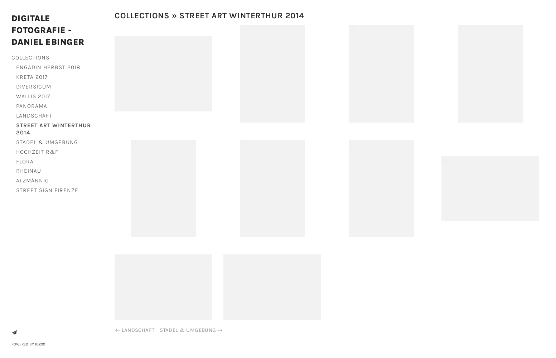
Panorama (31, 105)
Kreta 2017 (32, 76)
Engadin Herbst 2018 (48, 67)
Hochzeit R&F (37, 151)
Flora (25, 161)
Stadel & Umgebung (47, 142)
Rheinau (28, 170)
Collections (30, 57)
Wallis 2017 (33, 96)
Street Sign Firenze (47, 190)
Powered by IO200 (28, 344)
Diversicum (33, 86)
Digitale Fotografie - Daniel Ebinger (47, 30)
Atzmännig (32, 180)
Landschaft (34, 115)
